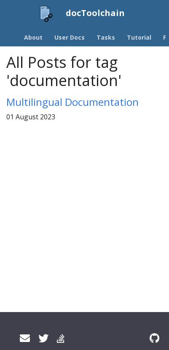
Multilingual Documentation (72, 102)
